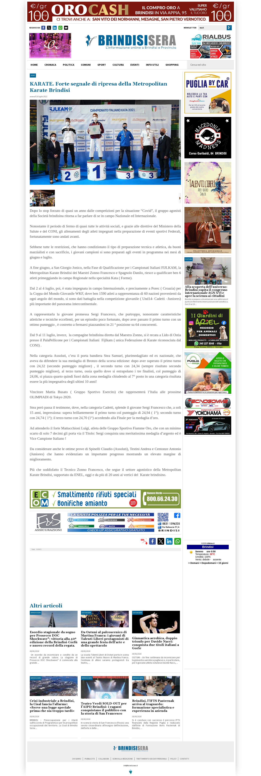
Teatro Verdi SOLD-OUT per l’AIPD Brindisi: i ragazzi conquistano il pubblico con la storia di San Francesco (104, 709)
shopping (172, 65)
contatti (184, 758)
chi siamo (76, 758)
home (34, 65)
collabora (103, 758)
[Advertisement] (105, 577)
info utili (152, 65)
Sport (33, 75)
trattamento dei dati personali (151, 758)
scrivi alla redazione (123, 758)
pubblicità (90, 758)
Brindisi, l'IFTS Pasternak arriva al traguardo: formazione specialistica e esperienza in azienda (153, 706)
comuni (86, 65)
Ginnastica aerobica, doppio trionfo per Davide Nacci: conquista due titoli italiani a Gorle (155, 643)
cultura (118, 65)
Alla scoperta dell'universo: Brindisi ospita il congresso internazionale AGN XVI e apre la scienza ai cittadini (206, 291)
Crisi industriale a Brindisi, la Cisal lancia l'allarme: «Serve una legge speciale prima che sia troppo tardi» (52, 706)
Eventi (134, 65)
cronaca (50, 65)
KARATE (38, 549)
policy (173, 758)
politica (68, 65)
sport (101, 65)
